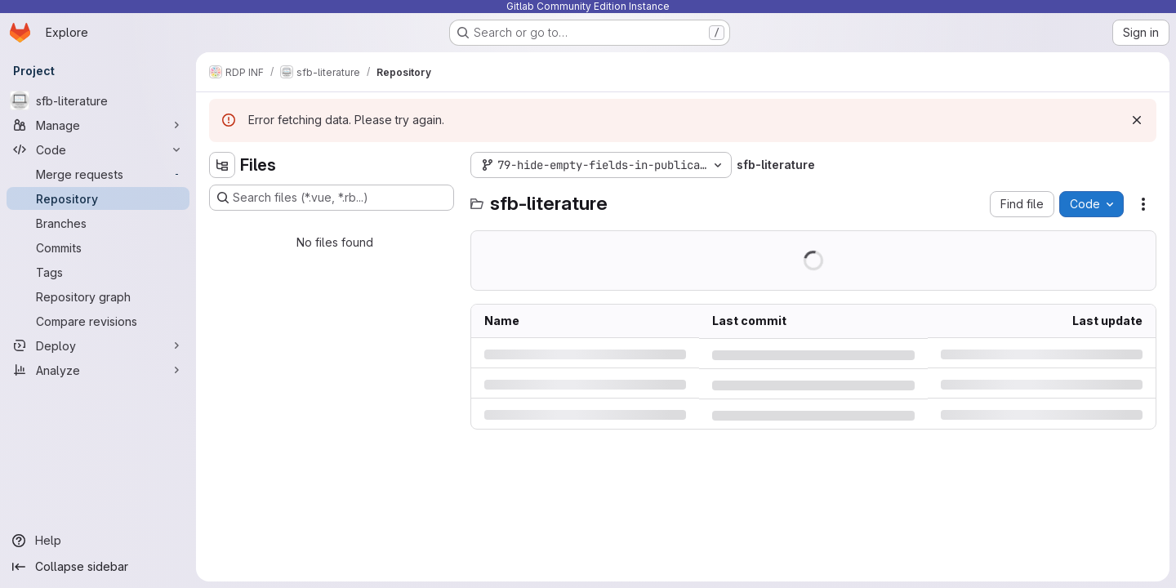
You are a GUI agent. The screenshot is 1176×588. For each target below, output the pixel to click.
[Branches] (98, 223)
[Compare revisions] (98, 321)
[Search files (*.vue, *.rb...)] (331, 198)
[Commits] (98, 247)
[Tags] (98, 272)
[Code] (98, 149)
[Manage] (98, 125)
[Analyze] (98, 370)
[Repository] (98, 198)
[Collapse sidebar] (98, 566)
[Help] (98, 540)
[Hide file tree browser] (222, 165)
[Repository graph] (98, 296)
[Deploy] (98, 345)
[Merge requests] (98, 174)
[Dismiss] (1137, 120)
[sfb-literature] (98, 100)
